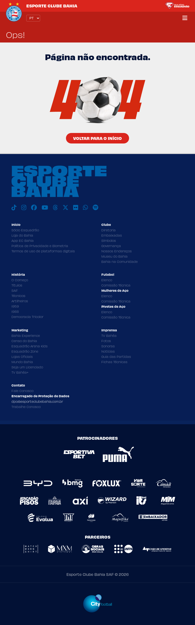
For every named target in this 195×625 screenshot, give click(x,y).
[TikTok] (13, 207)
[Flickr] (75, 207)
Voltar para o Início (97, 138)
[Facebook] (34, 207)
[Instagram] (23, 207)
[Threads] (55, 207)
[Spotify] (95, 207)
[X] (65, 207)
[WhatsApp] (85, 207)
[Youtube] (45, 207)
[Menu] (184, 18)
